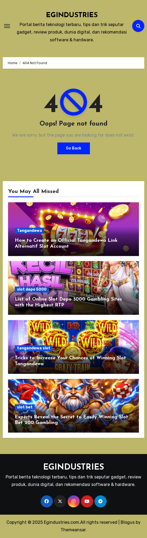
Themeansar (73, 529)
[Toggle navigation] (7, 26)
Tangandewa (29, 230)
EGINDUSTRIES (72, 15)
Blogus (128, 522)
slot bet (25, 407)
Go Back (73, 148)
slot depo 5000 (32, 289)
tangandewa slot (33, 348)
